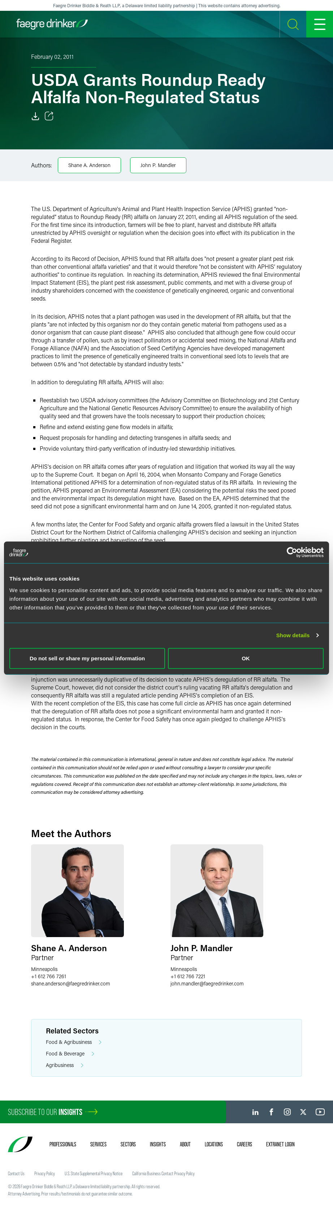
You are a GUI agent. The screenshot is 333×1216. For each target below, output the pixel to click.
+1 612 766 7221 (187, 976)
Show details (293, 635)
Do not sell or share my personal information (87, 658)
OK (246, 658)
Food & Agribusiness (73, 1042)
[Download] (35, 116)
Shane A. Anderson (89, 165)
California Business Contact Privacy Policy (163, 1173)
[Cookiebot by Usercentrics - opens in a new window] (292, 552)
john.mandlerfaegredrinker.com (207, 983)
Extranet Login (280, 1144)
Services (98, 1144)
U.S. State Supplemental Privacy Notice (93, 1173)
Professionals (62, 1144)
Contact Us (16, 1173)
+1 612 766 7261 (48, 976)
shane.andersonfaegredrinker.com (70, 983)
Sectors (128, 1144)
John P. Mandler (158, 165)
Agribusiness (64, 1065)
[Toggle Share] (49, 116)
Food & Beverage (70, 1054)
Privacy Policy (44, 1173)
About (185, 1144)
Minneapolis (44, 969)
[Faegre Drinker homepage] (52, 24)
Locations (214, 1144)
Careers (244, 1144)
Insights (158, 1144)
